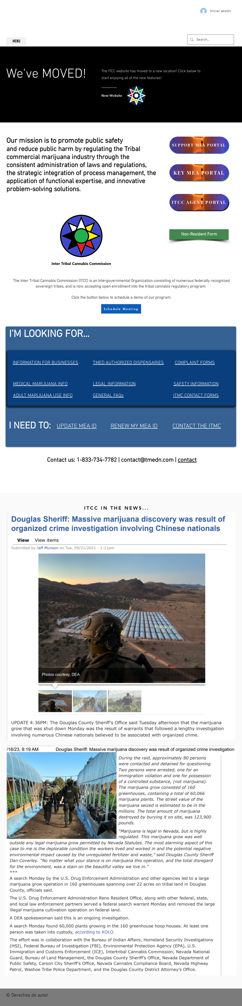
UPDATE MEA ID (77, 426)
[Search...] (210, 40)
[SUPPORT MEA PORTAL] (199, 145)
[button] (199, 234)
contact (187, 460)
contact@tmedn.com (147, 460)
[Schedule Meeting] (121, 309)
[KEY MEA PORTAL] (199, 172)
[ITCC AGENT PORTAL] (199, 202)
